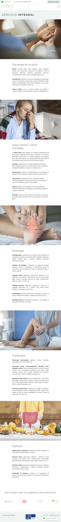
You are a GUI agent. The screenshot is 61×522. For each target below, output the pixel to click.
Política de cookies (54, 515)
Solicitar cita (53, 1)
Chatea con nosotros (50, 518)
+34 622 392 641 (7, 1)
